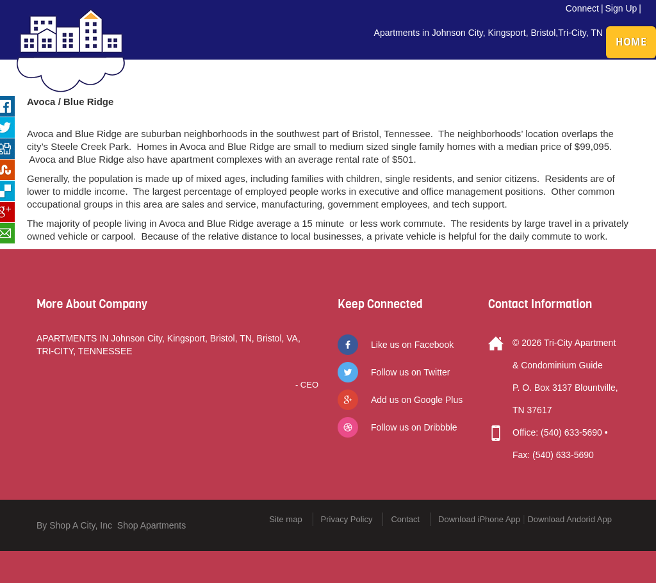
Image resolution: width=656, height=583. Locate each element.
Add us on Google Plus (417, 400)
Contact (405, 519)
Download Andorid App (569, 519)
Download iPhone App (479, 519)
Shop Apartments (151, 525)
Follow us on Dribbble (414, 427)
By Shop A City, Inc (74, 525)
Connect (582, 8)
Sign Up (621, 8)
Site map (285, 519)
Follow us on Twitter (410, 372)
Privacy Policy (347, 519)
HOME (631, 42)
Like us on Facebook (412, 345)
